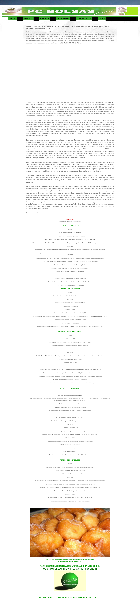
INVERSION (63, 18)
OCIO (102, 18)
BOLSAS (28, 18)
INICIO (12, 18)
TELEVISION (84, 18)
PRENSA (44, 18)
